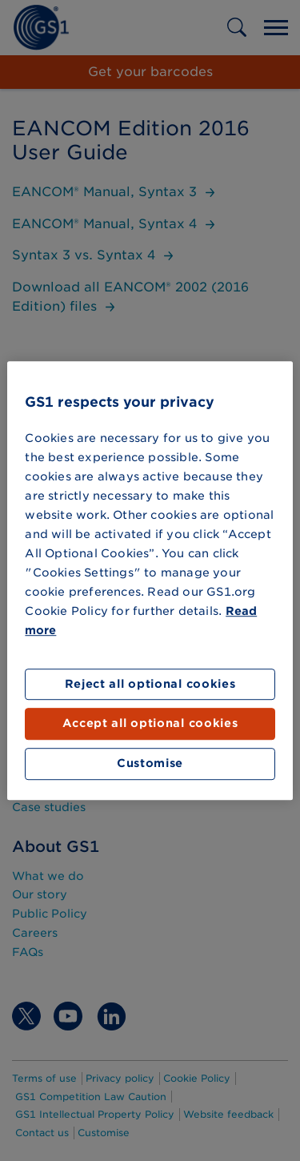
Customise (150, 763)
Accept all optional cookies (150, 723)
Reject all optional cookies (150, 683)
